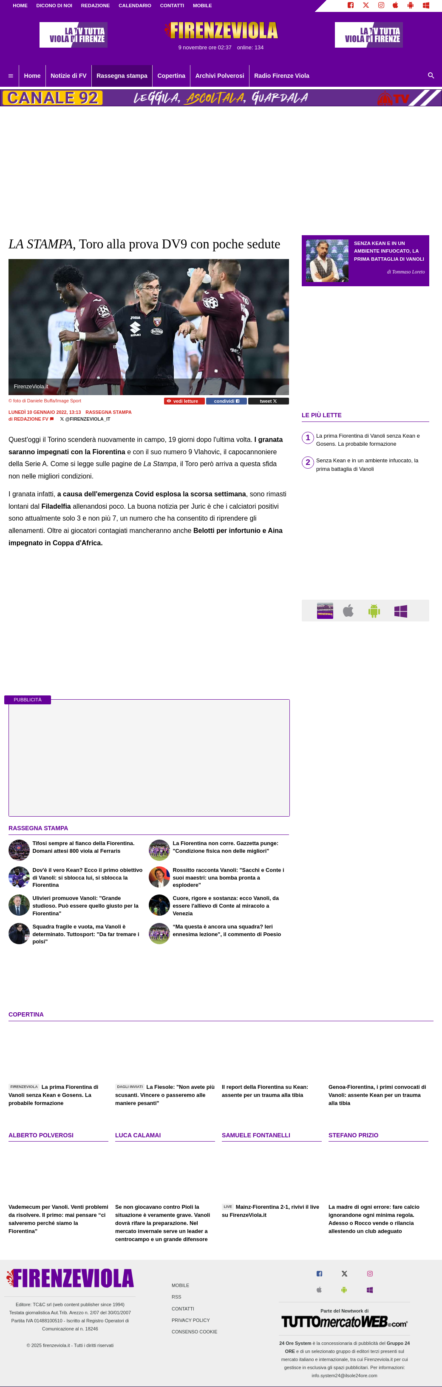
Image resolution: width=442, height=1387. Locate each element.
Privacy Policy (191, 1320)
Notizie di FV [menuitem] (68, 75)
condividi (226, 401)
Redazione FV (31, 419)
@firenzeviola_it (85, 419)
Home (20, 5)
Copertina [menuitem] (171, 75)
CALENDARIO (135, 5)
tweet (269, 401)
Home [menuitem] (32, 75)
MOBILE (202, 5)
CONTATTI (172, 5)
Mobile (180, 1285)
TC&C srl (42, 1304)
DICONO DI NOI (54, 5)
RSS (176, 1297)
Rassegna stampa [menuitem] (121, 75)
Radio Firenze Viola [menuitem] (281, 75)
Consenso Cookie (195, 1331)
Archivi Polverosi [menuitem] (220, 75)
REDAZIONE (95, 5)
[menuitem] (10, 76)
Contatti (183, 1308)
